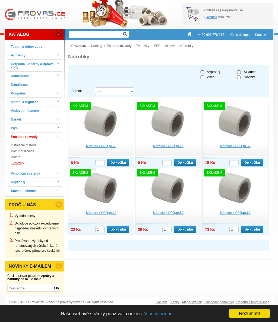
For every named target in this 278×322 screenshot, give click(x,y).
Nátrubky (186, 46)
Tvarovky (17, 163)
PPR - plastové (165, 46)
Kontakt (161, 302)
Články (174, 302)
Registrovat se (232, 10)
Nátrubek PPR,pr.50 (168, 213)
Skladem (250, 72)
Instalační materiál (24, 145)
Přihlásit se (211, 10)
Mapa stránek (192, 302)
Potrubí (16, 157)
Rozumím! (249, 313)
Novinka (249, 77)
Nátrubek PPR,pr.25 (168, 146)
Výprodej (213, 72)
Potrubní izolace (22, 151)
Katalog (96, 46)
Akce (210, 77)
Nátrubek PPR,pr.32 (235, 146)
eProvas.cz (78, 46)
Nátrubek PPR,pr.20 (101, 146)
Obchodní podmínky (218, 302)
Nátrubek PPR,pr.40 (101, 213)
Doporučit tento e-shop (252, 302)
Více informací (159, 313)
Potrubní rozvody (119, 46)
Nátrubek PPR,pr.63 (235, 213)
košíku (211, 17)
